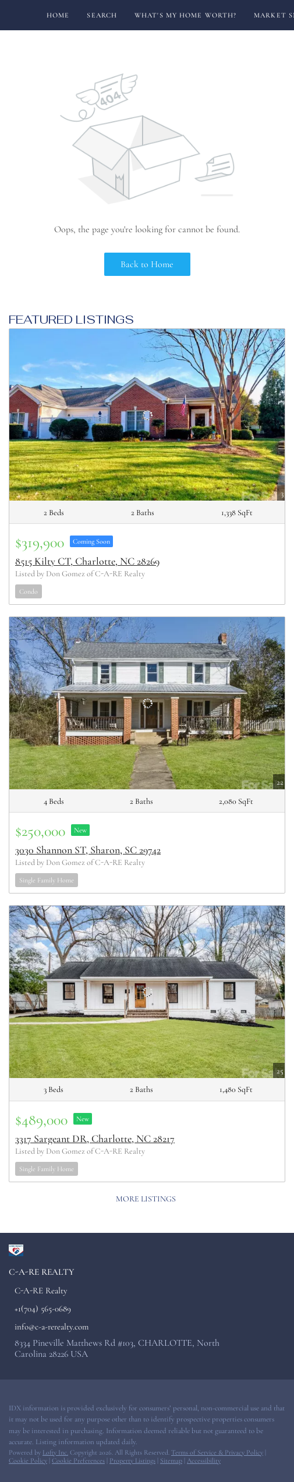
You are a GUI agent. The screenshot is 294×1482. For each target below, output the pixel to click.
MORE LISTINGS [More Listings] (146, 1199)
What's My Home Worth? (185, 15)
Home (58, 15)
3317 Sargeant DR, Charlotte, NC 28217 (95, 1138)
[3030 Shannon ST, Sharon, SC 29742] (147, 703)
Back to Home (147, 264)
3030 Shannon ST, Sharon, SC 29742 (88, 849)
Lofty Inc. (55, 1452)
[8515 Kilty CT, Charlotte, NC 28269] (147, 415)
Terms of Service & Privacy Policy (217, 1452)
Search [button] (102, 15)
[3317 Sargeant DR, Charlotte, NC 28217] (147, 992)
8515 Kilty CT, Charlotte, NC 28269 (87, 561)
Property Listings (132, 1460)
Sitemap (171, 1460)
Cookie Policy (28, 1460)
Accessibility (204, 1460)
